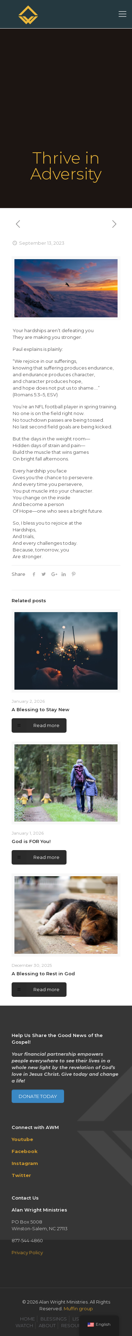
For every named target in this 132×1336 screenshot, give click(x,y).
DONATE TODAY (38, 1096)
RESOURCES (76, 1325)
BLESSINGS (53, 1319)
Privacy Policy (27, 1252)
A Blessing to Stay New (40, 709)
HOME (27, 1319)
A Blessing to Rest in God (43, 973)
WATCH (24, 1325)
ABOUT (47, 1325)
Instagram (25, 1163)
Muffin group (78, 1308)
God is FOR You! (31, 841)
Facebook (25, 1151)
